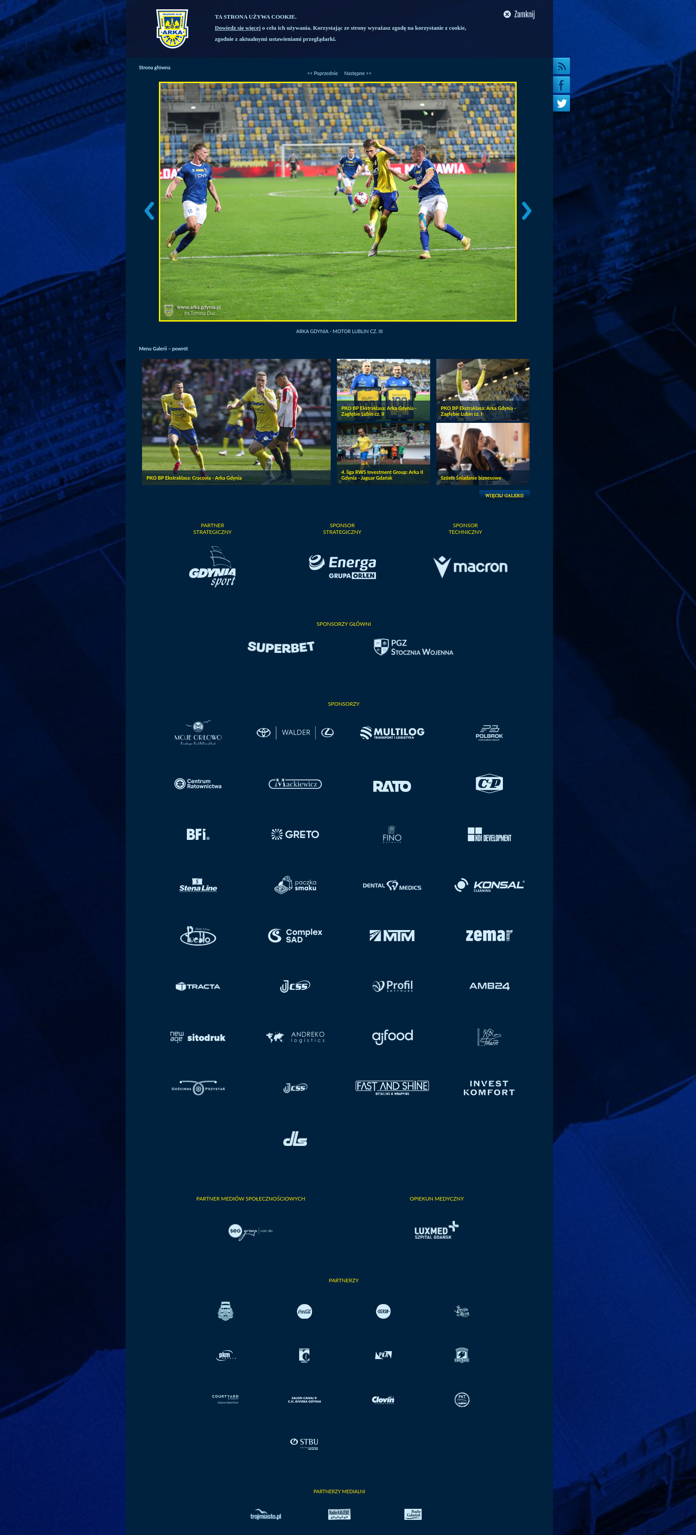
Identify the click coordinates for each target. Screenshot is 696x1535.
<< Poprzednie (322, 73)
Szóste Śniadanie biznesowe (471, 478)
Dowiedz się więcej (238, 27)
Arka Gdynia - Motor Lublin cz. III (339, 331)
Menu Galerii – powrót (163, 348)
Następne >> (358, 73)
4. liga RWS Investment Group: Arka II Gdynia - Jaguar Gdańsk (382, 475)
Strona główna (154, 67)
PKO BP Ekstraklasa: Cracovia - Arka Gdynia (194, 478)
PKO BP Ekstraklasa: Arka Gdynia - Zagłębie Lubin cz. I (478, 411)
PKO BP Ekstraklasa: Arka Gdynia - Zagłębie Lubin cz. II (379, 411)
